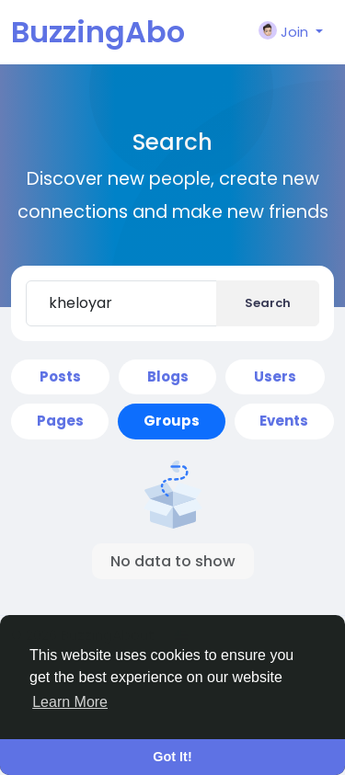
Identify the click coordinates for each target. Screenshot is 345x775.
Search (268, 303)
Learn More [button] (70, 702)
